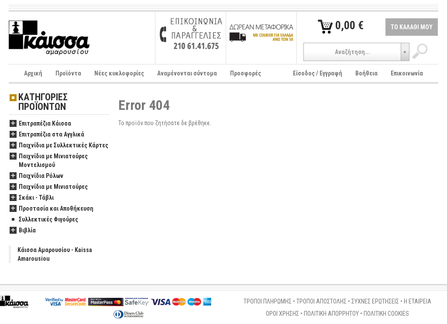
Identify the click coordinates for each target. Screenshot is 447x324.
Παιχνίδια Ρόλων (36, 176)
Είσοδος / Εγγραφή (317, 73)
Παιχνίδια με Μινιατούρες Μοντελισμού (49, 161)
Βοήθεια (366, 73)
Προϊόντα (68, 73)
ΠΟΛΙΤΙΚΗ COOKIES (386, 313)
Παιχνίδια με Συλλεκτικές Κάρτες (59, 146)
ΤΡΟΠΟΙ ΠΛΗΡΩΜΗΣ (268, 301)
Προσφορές (245, 73)
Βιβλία (23, 231)
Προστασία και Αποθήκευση (51, 209)
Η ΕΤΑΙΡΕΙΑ (417, 301)
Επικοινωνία (407, 73)
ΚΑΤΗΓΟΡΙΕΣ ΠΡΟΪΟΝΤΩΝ (43, 102)
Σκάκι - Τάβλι (32, 198)
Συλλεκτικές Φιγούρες (44, 220)
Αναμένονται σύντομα (187, 73)
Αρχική (33, 73)
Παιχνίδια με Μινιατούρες (49, 187)
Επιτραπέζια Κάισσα (40, 124)
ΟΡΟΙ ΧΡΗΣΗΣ (282, 313)
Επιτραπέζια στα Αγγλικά (47, 135)
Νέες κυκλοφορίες (119, 73)
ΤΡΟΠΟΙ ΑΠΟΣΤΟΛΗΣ (321, 301)
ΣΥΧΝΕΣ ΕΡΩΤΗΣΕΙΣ (375, 301)
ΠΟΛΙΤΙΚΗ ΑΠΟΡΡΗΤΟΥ (331, 313)
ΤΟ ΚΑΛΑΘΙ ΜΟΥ (412, 27)
